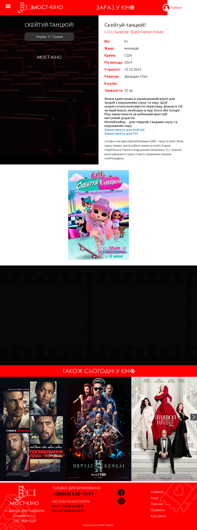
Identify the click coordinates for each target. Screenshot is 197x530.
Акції (154, 498)
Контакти (158, 516)
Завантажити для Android (124, 129)
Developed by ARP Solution (98, 525)
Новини (157, 492)
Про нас (157, 504)
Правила (158, 510)
